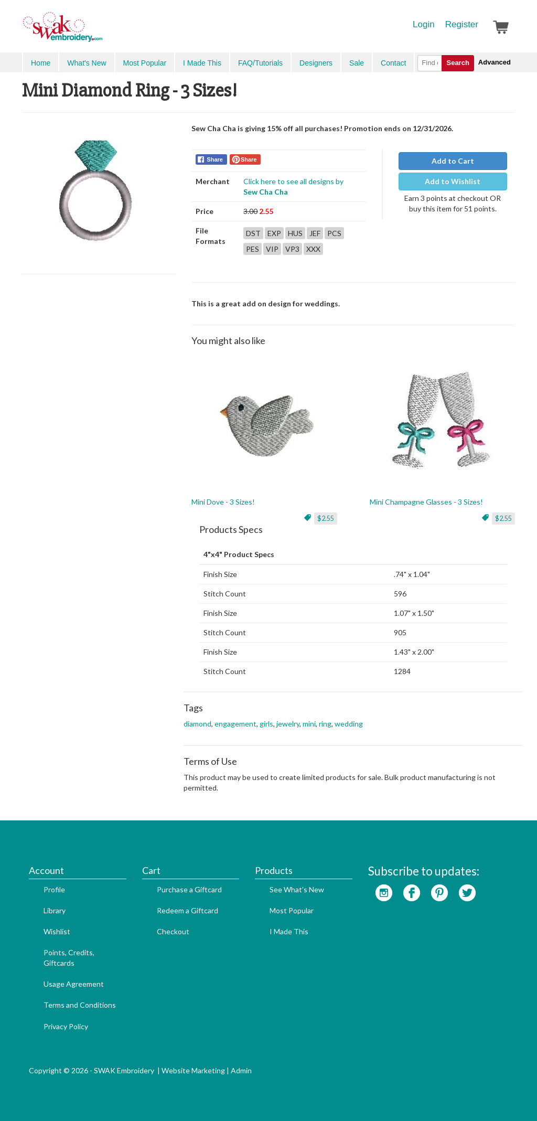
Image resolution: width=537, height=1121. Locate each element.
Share (215, 159)
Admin (241, 1070)
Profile (54, 889)
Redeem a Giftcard (187, 910)
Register (461, 24)
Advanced (494, 62)
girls (266, 723)
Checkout (173, 931)
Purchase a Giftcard (189, 889)
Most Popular (144, 63)
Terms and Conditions (80, 1004)
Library (55, 910)
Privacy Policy (66, 1026)
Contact (393, 63)
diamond (197, 723)
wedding (349, 723)
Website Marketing (193, 1070)
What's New (86, 63)
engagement (235, 723)
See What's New (297, 889)
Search (457, 63)
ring (325, 723)
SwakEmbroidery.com (100, 31)
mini (309, 723)
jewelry (287, 723)
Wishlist (57, 931)
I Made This (202, 63)
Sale (356, 63)
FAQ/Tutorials (260, 63)
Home (40, 63)
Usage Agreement (74, 983)
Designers (315, 63)
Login (424, 24)
